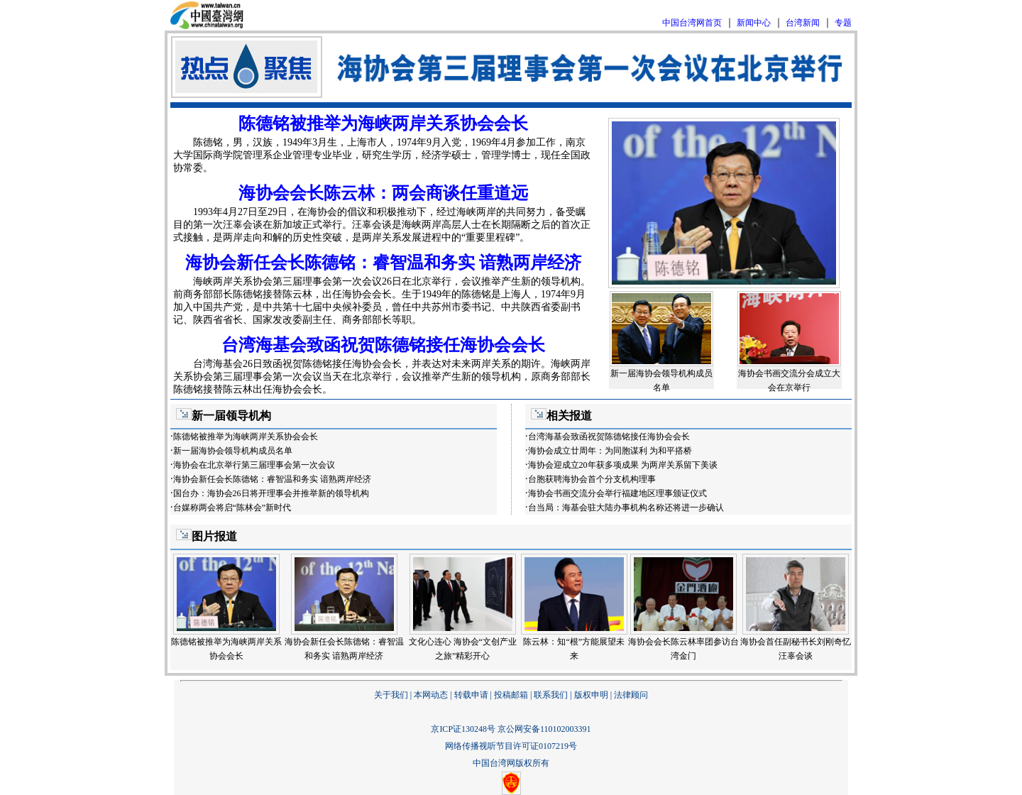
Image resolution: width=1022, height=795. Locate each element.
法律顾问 (631, 695)
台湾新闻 (803, 23)
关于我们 (391, 695)
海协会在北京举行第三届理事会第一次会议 (254, 465)
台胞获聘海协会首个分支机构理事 (592, 479)
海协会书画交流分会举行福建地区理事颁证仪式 (617, 493)
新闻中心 (754, 23)
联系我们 (551, 695)
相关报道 (569, 416)
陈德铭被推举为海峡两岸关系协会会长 (383, 123)
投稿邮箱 (511, 695)
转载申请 (471, 695)
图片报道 (214, 536)
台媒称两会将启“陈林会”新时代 (232, 507)
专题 (843, 23)
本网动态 (431, 695)
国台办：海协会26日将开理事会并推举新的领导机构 (271, 493)
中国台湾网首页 (692, 23)
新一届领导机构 (231, 416)
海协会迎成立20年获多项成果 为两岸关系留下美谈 (623, 465)
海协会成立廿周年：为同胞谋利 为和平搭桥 (610, 451)
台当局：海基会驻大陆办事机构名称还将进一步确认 (626, 507)
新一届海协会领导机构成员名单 (232, 451)
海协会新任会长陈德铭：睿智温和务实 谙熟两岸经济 (383, 262)
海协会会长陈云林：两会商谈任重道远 (383, 193)
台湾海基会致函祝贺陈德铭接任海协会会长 (383, 345)
